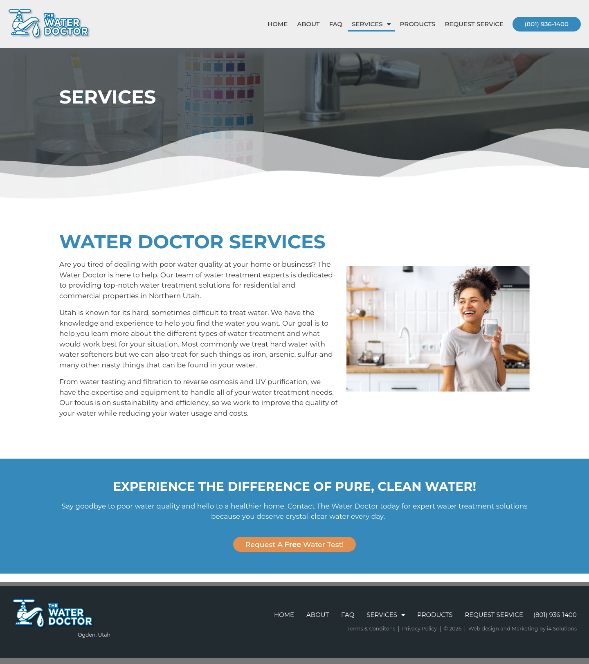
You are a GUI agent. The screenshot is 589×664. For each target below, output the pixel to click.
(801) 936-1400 (547, 24)
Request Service (474, 24)
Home (278, 24)
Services (371, 24)
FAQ (335, 24)
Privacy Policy (419, 629)
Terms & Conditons (371, 629)
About (308, 24)
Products (418, 24)
